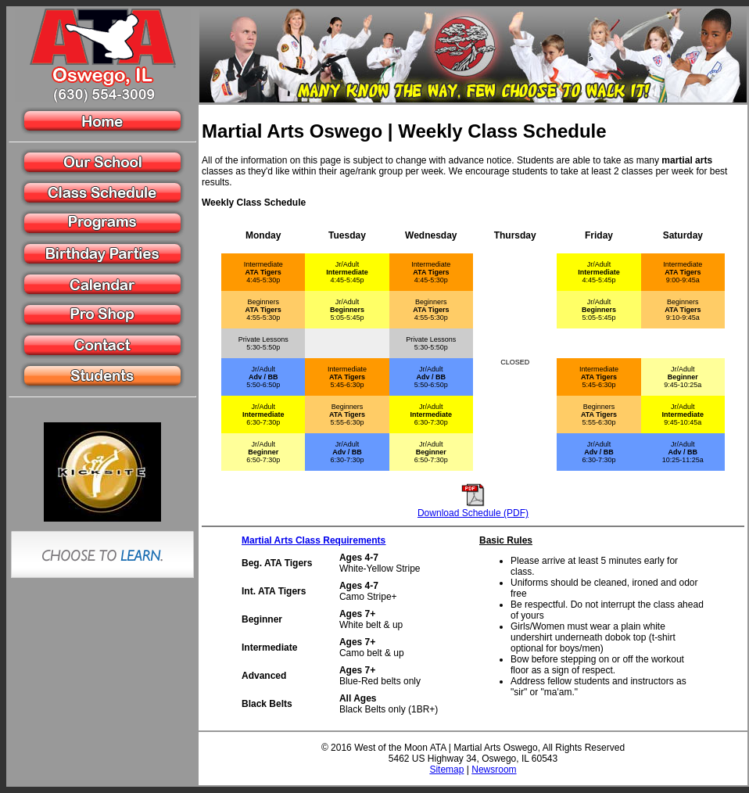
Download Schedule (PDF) (473, 513)
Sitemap (446, 769)
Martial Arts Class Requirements (313, 540)
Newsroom (493, 769)
